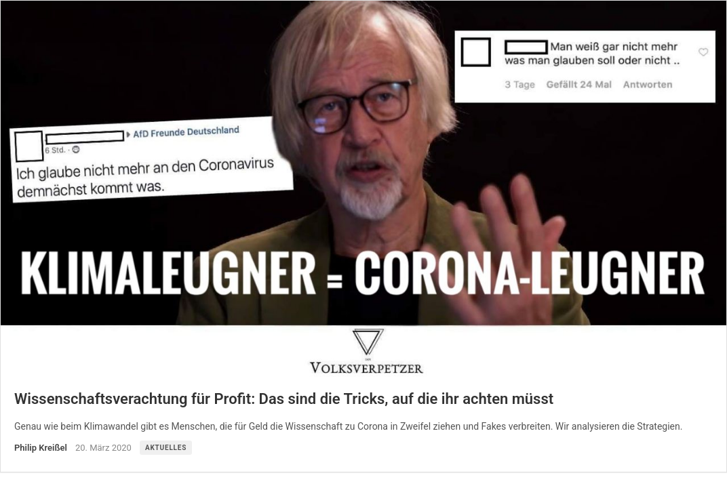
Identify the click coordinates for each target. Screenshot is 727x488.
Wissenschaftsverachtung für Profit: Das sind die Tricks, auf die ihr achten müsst (283, 398)
